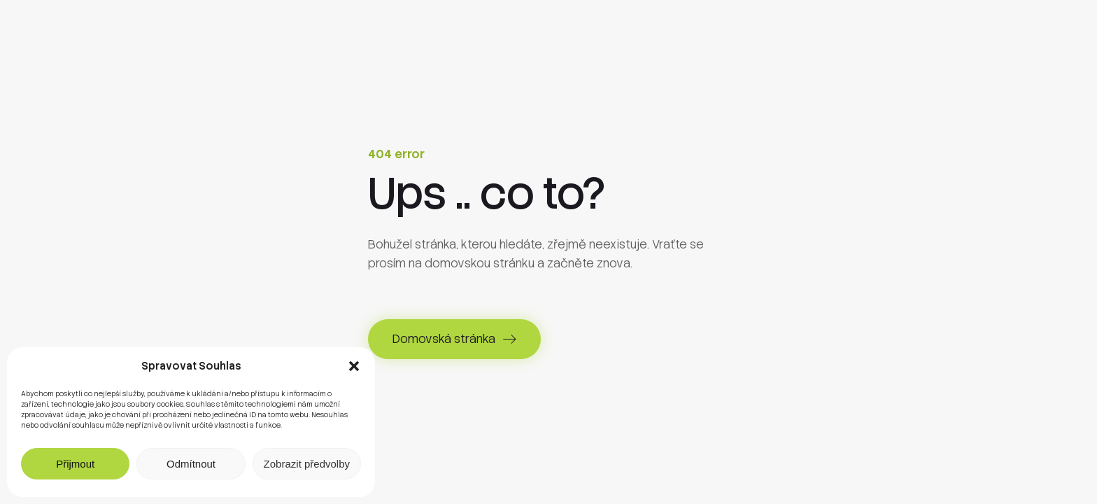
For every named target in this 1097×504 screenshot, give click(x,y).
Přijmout (75, 464)
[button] (354, 366)
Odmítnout (191, 464)
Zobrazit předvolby (307, 464)
